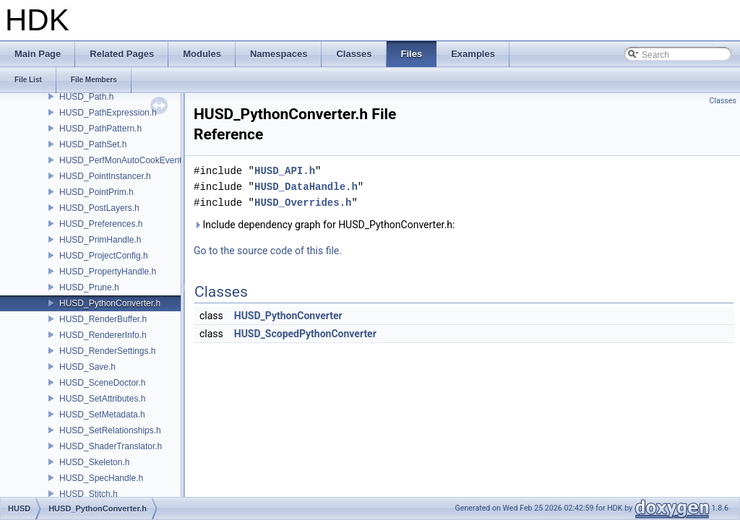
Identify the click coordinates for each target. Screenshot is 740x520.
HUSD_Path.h (86, 97)
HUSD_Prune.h (89, 287)
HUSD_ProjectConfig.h (103, 256)
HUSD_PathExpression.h (108, 113)
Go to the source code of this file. (268, 250)
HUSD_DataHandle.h (306, 187)
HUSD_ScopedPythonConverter (305, 333)
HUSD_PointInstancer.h (105, 176)
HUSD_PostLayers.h (99, 208)
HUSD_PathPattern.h (100, 129)
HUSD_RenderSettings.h (107, 351)
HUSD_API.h (284, 171)
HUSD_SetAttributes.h (102, 399)
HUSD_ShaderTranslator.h (110, 446)
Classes (723, 100)
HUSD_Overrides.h (302, 202)
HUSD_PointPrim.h (96, 192)
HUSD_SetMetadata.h (102, 415)
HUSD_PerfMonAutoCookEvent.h (124, 160)
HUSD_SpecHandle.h (101, 478)
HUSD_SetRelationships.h (110, 430)
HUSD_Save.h (87, 367)
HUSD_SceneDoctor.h (102, 383)
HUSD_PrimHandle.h (100, 240)
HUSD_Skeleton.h (94, 462)
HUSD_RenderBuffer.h (103, 319)
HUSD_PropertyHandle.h (107, 271)
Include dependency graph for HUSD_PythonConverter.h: (324, 224)
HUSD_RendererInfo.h (103, 335)
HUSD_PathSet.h (92, 144)
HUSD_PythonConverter (288, 315)
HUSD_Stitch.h (88, 494)
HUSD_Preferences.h (100, 224)
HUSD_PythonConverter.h (109, 303)
